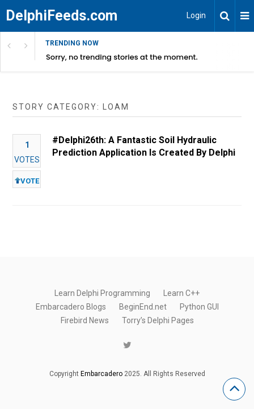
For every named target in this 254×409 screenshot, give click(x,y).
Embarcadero (101, 374)
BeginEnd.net (143, 307)
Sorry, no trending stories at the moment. (122, 57)
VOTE (27, 181)
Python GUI (199, 307)
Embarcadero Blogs (71, 307)
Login (196, 15)
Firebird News (85, 320)
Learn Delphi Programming (102, 293)
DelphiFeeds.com (61, 15)
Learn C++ (181, 293)
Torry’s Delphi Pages (158, 320)
